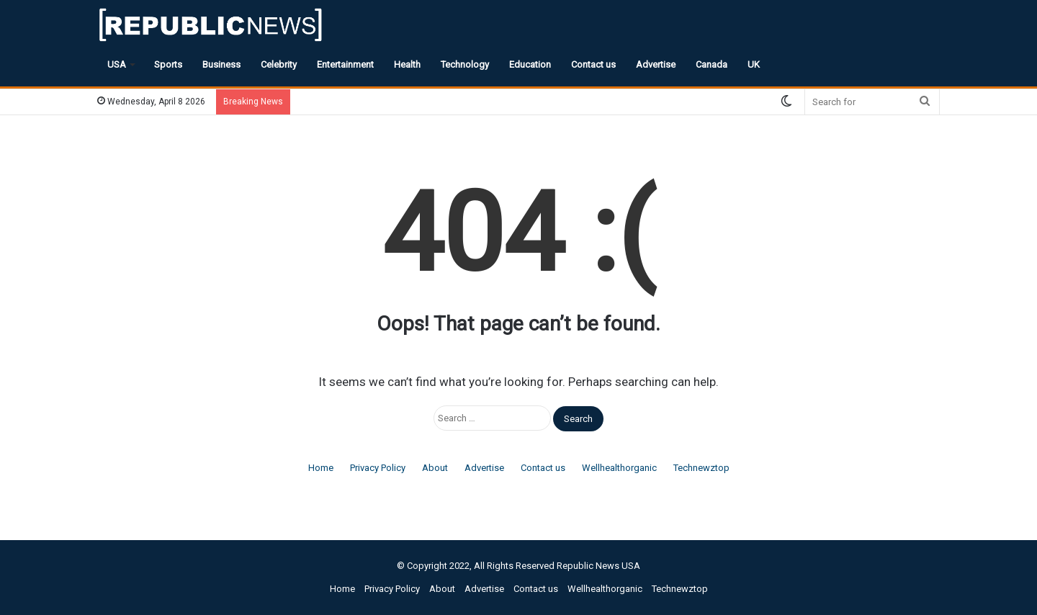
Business (221, 64)
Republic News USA (598, 565)
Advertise (655, 64)
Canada (711, 64)
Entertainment (345, 64)
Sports (168, 64)
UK (754, 64)
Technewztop (701, 467)
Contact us (593, 64)
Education (530, 64)
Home (320, 467)
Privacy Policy (377, 467)
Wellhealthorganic (619, 467)
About (435, 467)
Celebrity (279, 64)
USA (116, 64)
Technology (465, 64)
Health (407, 64)
